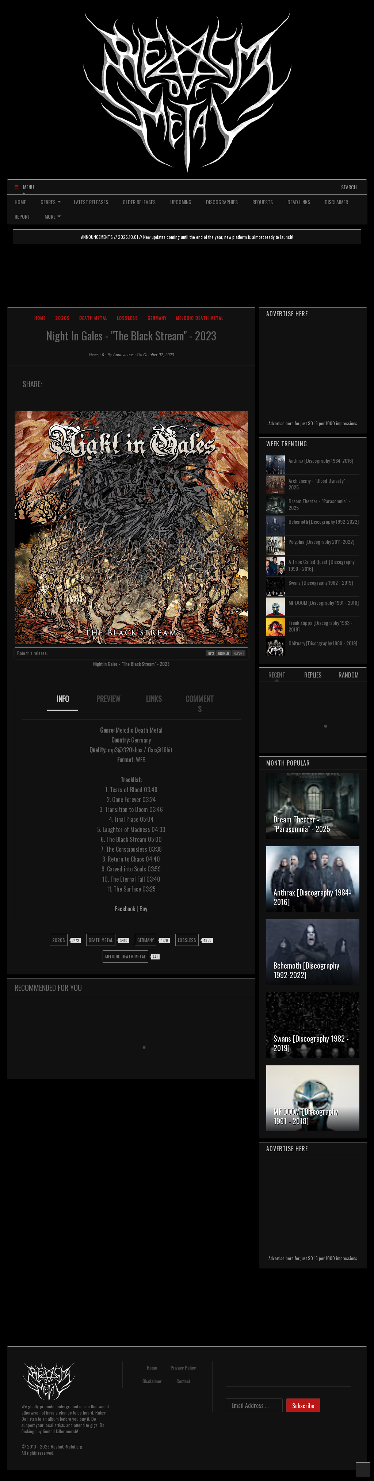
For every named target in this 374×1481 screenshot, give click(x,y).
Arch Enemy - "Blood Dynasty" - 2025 (318, 484)
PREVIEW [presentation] (108, 698)
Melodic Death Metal (200, 318)
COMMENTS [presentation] (200, 703)
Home (40, 318)
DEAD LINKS (298, 202)
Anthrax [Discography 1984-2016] (321, 460)
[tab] (62, 703)
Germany (157, 318)
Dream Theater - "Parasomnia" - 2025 (319, 504)
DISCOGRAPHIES (222, 202)
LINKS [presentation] (154, 698)
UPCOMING (180, 202)
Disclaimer (151, 1381)
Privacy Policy (183, 1367)
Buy (143, 908)
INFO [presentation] (63, 698)
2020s (62, 318)
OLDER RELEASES (139, 202)
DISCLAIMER (336, 202)
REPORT (22, 216)
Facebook (125, 908)
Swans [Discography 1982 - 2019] (321, 582)
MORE (53, 216)
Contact (183, 1381)
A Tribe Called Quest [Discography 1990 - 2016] (321, 565)
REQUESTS (262, 202)
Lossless (127, 318)
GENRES (51, 202)
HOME (20, 202)
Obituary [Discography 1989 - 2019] (323, 643)
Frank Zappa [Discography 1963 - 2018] (320, 626)
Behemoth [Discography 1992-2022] (324, 521)
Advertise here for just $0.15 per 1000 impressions (312, 423)
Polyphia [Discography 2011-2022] (321, 541)
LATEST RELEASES (91, 202)
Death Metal (93, 318)
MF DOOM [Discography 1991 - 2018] (324, 602)
